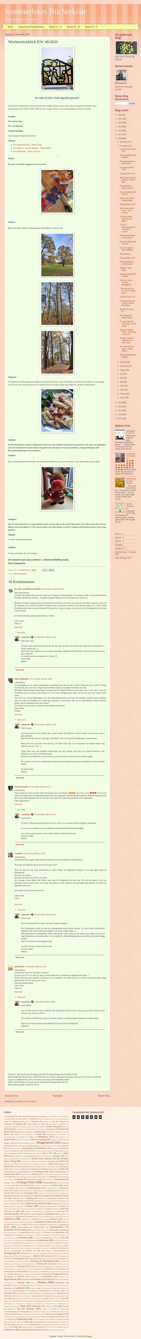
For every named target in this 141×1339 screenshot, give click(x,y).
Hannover (62, 1198)
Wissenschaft (38, 1322)
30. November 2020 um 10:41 (45, 814)
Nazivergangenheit (9, 1261)
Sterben (33, 1298)
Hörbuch (63, 1206)
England (7, 1166)
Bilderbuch (43, 1137)
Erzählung (33, 1169)
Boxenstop (49, 1146)
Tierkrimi (65, 1306)
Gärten (22, 1198)
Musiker (30, 1253)
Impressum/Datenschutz (31, 26)
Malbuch (37, 1248)
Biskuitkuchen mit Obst (22, 1139)
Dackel (59, 1153)
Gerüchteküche (37, 1190)
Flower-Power (42, 1177)
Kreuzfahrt (34, 1224)
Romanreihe (59, 1283)
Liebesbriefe (19, 1240)
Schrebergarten (44, 1291)
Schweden (8, 1293)
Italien (18, 1211)
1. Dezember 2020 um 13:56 (35, 967)
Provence (21, 1277)
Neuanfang (35, 1261)
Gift (55, 1193)
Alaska (40, 1119)
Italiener (27, 1211)
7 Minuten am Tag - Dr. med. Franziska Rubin (128, 291)
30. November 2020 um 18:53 (34, 854)
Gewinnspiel (28, 1193)
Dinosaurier (47, 1156)
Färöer (67, 1183)
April (122, 386)
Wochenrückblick (20, 574)
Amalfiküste (8, 1124)
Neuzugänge (48, 1261)
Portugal (56, 1274)
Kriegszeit (62, 1224)
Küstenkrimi (60, 1232)
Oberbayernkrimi (9, 1269)
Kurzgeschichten (24, 1232)
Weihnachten (22, 1319)
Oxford (37, 1271)
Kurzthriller (48, 1232)
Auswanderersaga (30, 1129)
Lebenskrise (29, 1235)
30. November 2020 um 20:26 (45, 915)
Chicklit (50, 1151)
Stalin (17, 1298)
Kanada (30, 1216)
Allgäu (6, 1122)
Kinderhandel (25, 1219)
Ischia (55, 1209)
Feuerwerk (57, 1174)
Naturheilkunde (50, 1258)
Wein (34, 1319)
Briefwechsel (16, 1148)
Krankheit (24, 1224)
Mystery (58, 1253)
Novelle (32, 1266)
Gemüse (15, 1191)
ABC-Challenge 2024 (123, 558)
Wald (60, 1317)
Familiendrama (9, 1172)
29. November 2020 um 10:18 (53, 589)
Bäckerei (6, 1151)
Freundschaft (47, 1183)
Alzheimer (62, 1122)
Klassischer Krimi (17, 1222)
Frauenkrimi (48, 1179)
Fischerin (17, 1177)
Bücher (14, 1151)
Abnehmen (53, 1116)
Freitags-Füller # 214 (127, 204)
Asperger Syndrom (26, 1126)
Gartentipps (37, 1185)
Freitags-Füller (26, 1182)
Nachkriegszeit (19, 1258)
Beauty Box (9, 1134)
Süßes (50, 1301)
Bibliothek (22, 1137)
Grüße (14, 1198)
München (7, 1258)
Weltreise (51, 1319)
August (123, 370)
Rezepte (21, 1282)
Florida (33, 1177)
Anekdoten (62, 1124)
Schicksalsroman (19, 1291)
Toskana (54, 1309)
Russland (40, 1285)
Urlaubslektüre (37, 1314)
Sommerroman (37, 1296)
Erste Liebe (14, 1169)
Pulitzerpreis (62, 1276)
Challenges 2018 (40, 1151)
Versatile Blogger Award (20, 1316)
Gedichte (55, 1185)
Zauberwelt (22, 1324)
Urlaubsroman (49, 1314)
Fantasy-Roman (47, 1174)
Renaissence (10, 1283)
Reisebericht (26, 1279)
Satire (54, 1288)
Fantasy (35, 1174)
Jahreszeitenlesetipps (11, 1214)
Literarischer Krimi (28, 1243)
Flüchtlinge (53, 1177)
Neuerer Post (11, 1095)
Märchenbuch (48, 1256)
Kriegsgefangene (52, 1224)
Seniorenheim (61, 1293)
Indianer (6, 1209)
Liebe (63, 1238)
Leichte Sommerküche (43, 1235)
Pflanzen (12, 1274)
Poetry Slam (36, 1274)
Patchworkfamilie (53, 1271)
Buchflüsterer (42, 1148)
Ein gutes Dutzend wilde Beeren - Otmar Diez (126, 340)
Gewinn (7, 1193)
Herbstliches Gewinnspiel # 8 (130, 456)
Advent (8, 1119)
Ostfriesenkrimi (49, 1269)
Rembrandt (65, 1279)
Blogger (64, 1139)
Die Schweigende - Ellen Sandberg (127, 249)
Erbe (31, 1166)
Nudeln (40, 1266)
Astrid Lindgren (39, 1126)
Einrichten (26, 1164)
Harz (11, 1201)
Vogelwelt (52, 1317)
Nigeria (18, 1264)
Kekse (64, 1216)
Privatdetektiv (8, 1277)
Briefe (8, 1148)
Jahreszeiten (61, 1211)
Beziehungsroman (9, 1137)
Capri (22, 1151)
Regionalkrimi (10, 1279)
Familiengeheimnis (24, 1172)
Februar (123, 394)
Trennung (23, 1312)
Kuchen (45, 1230)
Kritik (32, 1230)
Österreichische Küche (55, 1330)
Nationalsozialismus (35, 1258)
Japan (26, 1214)
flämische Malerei (27, 1327)
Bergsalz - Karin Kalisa (126, 269)
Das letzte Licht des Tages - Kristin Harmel (127, 348)
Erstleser (24, 1169)
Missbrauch (17, 1251)
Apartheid (15, 1126)
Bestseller (63, 1134)
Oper (28, 1269)
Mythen (17, 1256)
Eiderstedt (7, 1164)
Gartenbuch (16, 1185)
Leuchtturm (54, 1238)
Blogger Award (9, 1143)
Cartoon (29, 1151)
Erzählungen (44, 1169)
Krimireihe (9, 1229)
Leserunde (45, 1238)
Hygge (41, 1206)
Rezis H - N (73, 26)
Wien (67, 1319)
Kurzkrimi (37, 1232)
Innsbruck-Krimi (29, 1209)
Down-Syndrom (15, 1158)
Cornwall (26, 1153)
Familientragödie (24, 1174)
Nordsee (40, 1264)
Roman (42, 1282)
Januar (122, 398)
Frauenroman (60, 1179)
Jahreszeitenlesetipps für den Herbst (127, 236)
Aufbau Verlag (52, 1127)
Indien (14, 1209)
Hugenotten (19, 1206)
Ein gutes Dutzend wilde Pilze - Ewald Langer (128, 323)
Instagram (118, 545)
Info (20, 1209)
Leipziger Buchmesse (59, 1235)
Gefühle (21, 1188)
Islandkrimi (8, 1211)
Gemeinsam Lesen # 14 (130, 432)
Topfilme (44, 1309)
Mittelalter (28, 1251)
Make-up (29, 1248)
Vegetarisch (60, 1314)
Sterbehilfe (25, 1298)
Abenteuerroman (30, 1116)
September (124, 366)
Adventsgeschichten (21, 1119)
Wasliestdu (9, 1319)
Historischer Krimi (17, 1204)
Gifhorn (48, 1193)
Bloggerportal (45, 1142)
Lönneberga (57, 1245)
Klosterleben (29, 1222)
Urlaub (17, 1314)
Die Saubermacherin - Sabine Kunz (27, 144)
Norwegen (21, 1266)
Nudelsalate (48, 1266)
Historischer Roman (36, 1203)
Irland (48, 1209)
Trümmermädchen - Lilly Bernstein (127, 263)
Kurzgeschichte (11, 1232)
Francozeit (9, 1179)
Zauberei (13, 1324)
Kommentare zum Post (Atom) (25, 1101)
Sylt (63, 1298)
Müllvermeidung (61, 1256)
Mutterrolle (50, 1253)
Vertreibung (34, 1316)
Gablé (8, 1185)
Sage (31, 1288)
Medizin (63, 1248)
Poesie (28, 1274)
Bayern (38, 1132)
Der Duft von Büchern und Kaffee (27, 589)
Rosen (24, 1285)
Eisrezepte (35, 1164)
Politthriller (46, 1274)
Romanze (16, 1285)
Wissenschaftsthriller (52, 1322)
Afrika (32, 1119)
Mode (38, 1251)
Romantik (7, 1285)
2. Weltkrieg (8, 1116)
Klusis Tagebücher (21, 679)
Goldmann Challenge (41, 1196)
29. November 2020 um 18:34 (41, 679)
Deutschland (30, 1156)
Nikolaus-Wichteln (28, 1264)
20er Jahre (18, 1116)
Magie (12, 1248)
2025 (120, 119)
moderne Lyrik (61, 1327)
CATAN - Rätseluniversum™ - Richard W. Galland (128, 228)
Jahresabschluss (49, 1211)
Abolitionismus (64, 1116)
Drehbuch (25, 1158)
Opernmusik (37, 1269)
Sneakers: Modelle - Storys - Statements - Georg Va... (128, 332)
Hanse (6, 1201)
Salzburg (46, 1288)
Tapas (64, 1301)
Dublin (43, 1161)
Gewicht (63, 1190)
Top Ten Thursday (26, 1308)
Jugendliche (62, 1214)
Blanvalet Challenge (38, 1140)
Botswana (40, 1146)
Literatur (39, 1243)
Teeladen (19, 1303)
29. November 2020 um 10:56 (45, 637)
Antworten (18, 627)
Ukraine (43, 1311)
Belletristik (29, 1134)
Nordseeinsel (52, 1264)
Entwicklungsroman (20, 1166)
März (122, 390)
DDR (44, 1153)
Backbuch (61, 1129)
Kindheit (35, 1219)
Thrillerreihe (36, 1306)
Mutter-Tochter (40, 1253)
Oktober (123, 362)
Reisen (47, 1279)
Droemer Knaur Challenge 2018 (43, 1159)
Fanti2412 (18, 854)
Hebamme (19, 1201)
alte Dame (55, 1324)
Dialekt (39, 1156)
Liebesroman (43, 1240)
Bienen (31, 1137)
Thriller (23, 1306)
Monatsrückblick (59, 1251)
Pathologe (63, 1271)
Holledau (54, 1204)
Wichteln (59, 1319)
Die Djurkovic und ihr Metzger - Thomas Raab (32, 148)
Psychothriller (47, 1277)
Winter (26, 1322)
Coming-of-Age (14, 1153)
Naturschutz (62, 1258)
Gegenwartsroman (34, 1188)
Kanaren (38, 1216)
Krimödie (23, 1230)
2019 (120, 403)
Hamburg (30, 1198)
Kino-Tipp (44, 1219)
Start (10, 26)
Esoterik (53, 1169)
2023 (120, 127)
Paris (43, 1272)
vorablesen (9, 1329)
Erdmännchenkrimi (41, 1166)
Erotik (6, 1169)
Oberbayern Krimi (60, 1266)
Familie (62, 1169)
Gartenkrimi (27, 1185)
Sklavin (27, 1296)
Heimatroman (42, 1201)
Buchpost (54, 1148)
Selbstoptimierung (48, 1293)
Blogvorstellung (20, 1146)
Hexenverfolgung (61, 1201)
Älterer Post (103, 1095)
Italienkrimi (37, 1211)
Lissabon (15, 1243)
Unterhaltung (8, 1314)
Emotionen (62, 1164)
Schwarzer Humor (59, 1291)
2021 (120, 135)
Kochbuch (40, 1222)
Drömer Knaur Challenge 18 (30, 1161)
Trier (30, 1311)
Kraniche (16, 1224)
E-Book (62, 1161)
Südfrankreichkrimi (18, 1301)
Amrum (43, 1124)
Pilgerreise (21, 1274)
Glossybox (8, 1196)
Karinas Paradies (21, 787)
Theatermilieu (50, 1303)
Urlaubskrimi (27, 1314)
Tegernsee (29, 1303)
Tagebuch (57, 1301)
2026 (120, 115)
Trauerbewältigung (10, 1312)
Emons (51, 1164)
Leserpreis (36, 1238)
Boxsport (57, 1146)
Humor (29, 1206)
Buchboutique (28, 1148)
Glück (18, 1196)
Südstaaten (30, 1301)
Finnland (9, 1177)
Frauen (29, 1179)
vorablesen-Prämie (26, 1330)
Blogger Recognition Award (25, 1143)
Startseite (58, 1095)
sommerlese (25, 637)
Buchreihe (62, 1148)
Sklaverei (19, 1296)
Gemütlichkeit (26, 1190)
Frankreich (19, 1179)
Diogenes (57, 1156)
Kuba (38, 1230)
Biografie (7, 1140)
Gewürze (40, 1193)
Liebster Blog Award (60, 1240)
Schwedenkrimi (20, 1293)
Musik (23, 1253)
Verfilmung (7, 1316)
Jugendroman (20, 1216)
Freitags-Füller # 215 (127, 174)
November (124, 146)
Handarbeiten (51, 1198)
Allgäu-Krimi (16, 1122)
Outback (29, 1271)
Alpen (26, 1121)
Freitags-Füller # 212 (127, 297)
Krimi (6, 1227)
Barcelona (17, 1132)
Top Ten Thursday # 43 (130, 506)
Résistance (49, 1285)
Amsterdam (52, 1124)
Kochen (54, 1222)
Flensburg (26, 1177)
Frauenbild (38, 1179)
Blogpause (65, 1143)
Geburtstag (46, 1185)
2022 (120, 131)
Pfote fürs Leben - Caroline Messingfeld (126, 282)
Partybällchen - (125, 254)
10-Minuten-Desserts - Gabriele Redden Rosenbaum (128, 303)
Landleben (7, 1235)
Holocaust (63, 1203)
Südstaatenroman (41, 1301)
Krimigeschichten (39, 1227)
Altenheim (45, 1121)
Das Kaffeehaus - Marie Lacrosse (26, 151)
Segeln (38, 1293)
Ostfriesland (62, 1269)
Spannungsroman (59, 1296)
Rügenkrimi (8, 1288)
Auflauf (64, 1126)
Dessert (21, 1156)
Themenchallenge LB (10, 1306)
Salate (38, 1288)
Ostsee (20, 1272)
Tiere (56, 1306)
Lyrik (39, 1246)
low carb (51, 1327)
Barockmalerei (28, 1132)
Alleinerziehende (61, 1119)
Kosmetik (7, 1224)
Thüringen (48, 1306)
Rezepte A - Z (120, 548)
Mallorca (54, 1248)
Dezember (124, 142)
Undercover (62, 1311)
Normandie (63, 1264)
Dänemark (51, 1161)
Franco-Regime (64, 1177)
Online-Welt (20, 1269)
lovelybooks (41, 1327)
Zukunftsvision (44, 1324)
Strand (40, 1298)
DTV (51, 1153)
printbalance (19, 967)
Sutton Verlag (55, 1298)
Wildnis (19, 1322)
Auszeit (40, 1129)
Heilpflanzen (30, 1201)
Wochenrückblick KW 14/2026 (131, 481)
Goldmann (26, 1196)
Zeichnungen (33, 1324)
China (57, 1151)
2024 (120, 123)
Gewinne (17, 1193)
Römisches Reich (61, 1285)
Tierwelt (10, 1309)
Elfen (43, 1164)
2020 (120, 138)
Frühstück (59, 1183)
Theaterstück (62, 1303)
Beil (20, 1134)
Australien (19, 1129)
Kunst (52, 1230)
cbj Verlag (13, 1327)
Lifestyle (6, 1243)
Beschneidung (51, 1134)
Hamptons (41, 1198)
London (57, 1243)
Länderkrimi (48, 1245)
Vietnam (43, 1317)
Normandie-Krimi (9, 1266)
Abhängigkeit (44, 1116)
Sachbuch (19, 1288)
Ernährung (62, 1166)
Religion (56, 1279)
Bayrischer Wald (61, 1132)
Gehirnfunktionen (51, 1188)
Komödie (63, 1222)
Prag (64, 1274)
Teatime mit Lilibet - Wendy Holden (127, 199)
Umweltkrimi (52, 1311)
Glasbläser (63, 1193)
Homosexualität (8, 1206)
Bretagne (66, 1146)
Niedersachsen (8, 1264)
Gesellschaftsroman (51, 1191)
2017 (120, 410)
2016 (120, 414)
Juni (122, 378)
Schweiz (30, 1293)
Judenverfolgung (36, 1214)
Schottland (32, 1291)
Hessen (51, 1201)
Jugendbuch (50, 1214)
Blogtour (9, 1146)
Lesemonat (22, 1237)
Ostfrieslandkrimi (10, 1272)
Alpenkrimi (35, 1122)
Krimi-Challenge (22, 1227)
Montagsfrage (10, 1253)
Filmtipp (66, 1174)
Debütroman (12, 1156)
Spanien (47, 1296)
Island (62, 1209)
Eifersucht (16, 1164)
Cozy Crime (35, 1153)
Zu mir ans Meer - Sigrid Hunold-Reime (126, 219)
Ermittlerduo (53, 1166)
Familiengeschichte (42, 1172)
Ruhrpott (32, 1285)
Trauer (63, 1309)
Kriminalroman (56, 1227)
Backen (6, 1132)
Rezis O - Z (91, 26)
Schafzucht (63, 1288)
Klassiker (54, 1219)
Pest (5, 1274)
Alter (53, 1122)
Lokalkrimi (48, 1243)
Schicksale (7, 1291)
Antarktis (6, 1126)
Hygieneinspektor (51, 1206)
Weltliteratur (42, 1319)
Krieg (42, 1224)
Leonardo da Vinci (9, 1238)
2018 (120, 407)
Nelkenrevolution (23, 1261)
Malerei (45, 1248)
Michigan (7, 1250)
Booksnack (31, 1146)
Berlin (39, 1134)
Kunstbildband (64, 1230)
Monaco (48, 1250)
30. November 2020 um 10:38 (45, 725)
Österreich (41, 1330)
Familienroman (9, 1174)
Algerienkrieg (49, 1119)
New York (62, 1261)
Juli (121, 374)
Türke (36, 1311)
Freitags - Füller (9, 1183)
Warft (67, 1316)
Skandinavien (8, 1296)
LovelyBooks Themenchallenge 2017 (24, 1245)
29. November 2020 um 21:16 (40, 787)
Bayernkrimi (49, 1132)
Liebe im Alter (8, 1240)
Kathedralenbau (48, 1216)
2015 (120, 418)
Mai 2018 (20, 1248)
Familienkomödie (60, 1172)
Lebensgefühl (18, 1235)
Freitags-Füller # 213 (127, 258)
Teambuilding (8, 1303)
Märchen (36, 1256)
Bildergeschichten (60, 1137)
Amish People (32, 1124)
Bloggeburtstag (54, 1139)
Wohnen (63, 1322)
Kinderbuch (9, 1219)
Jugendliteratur (8, 1216)
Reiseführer (37, 1279)
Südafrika (7, 1301)
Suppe (46, 1298)
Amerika (19, 1124)
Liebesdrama (30, 1240)
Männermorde (26, 1256)
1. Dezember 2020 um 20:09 (44, 1002)
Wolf (5, 1324)
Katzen (58, 1216)
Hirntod (6, 1203)
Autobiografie (50, 1129)
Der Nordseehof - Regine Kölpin (126, 316)
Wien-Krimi (10, 1322)
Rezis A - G (55, 26)
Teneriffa (38, 1303)
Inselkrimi (40, 1209)
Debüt (66, 1153)
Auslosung (8, 1129)
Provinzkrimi (34, 1276)
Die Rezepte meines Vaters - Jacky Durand (127, 210)
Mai (122, 382)
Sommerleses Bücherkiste (46, 11)
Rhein (32, 1283)
